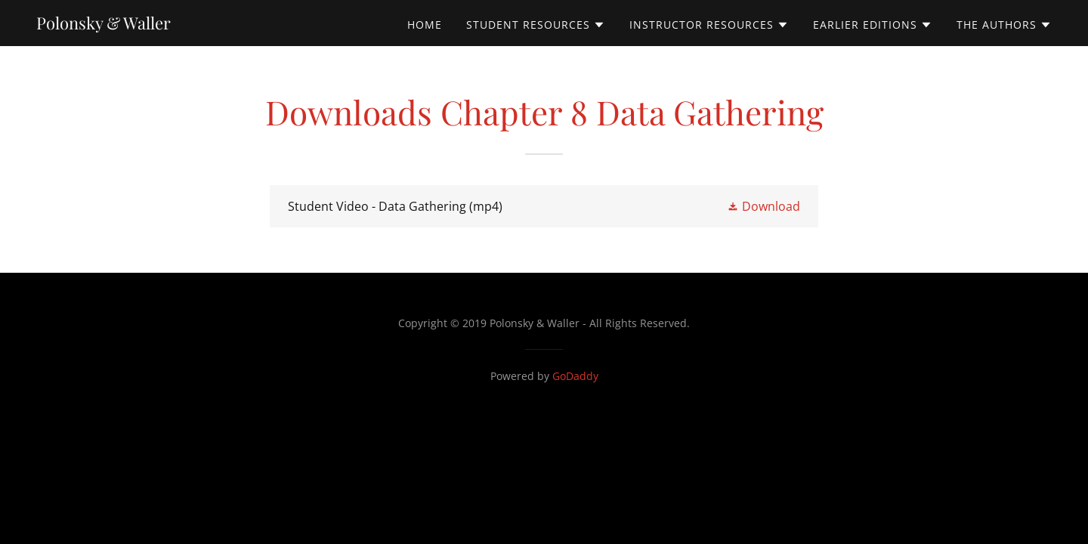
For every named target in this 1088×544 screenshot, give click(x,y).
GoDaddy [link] (575, 376)
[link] (103, 25)
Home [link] (424, 24)
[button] (535, 25)
